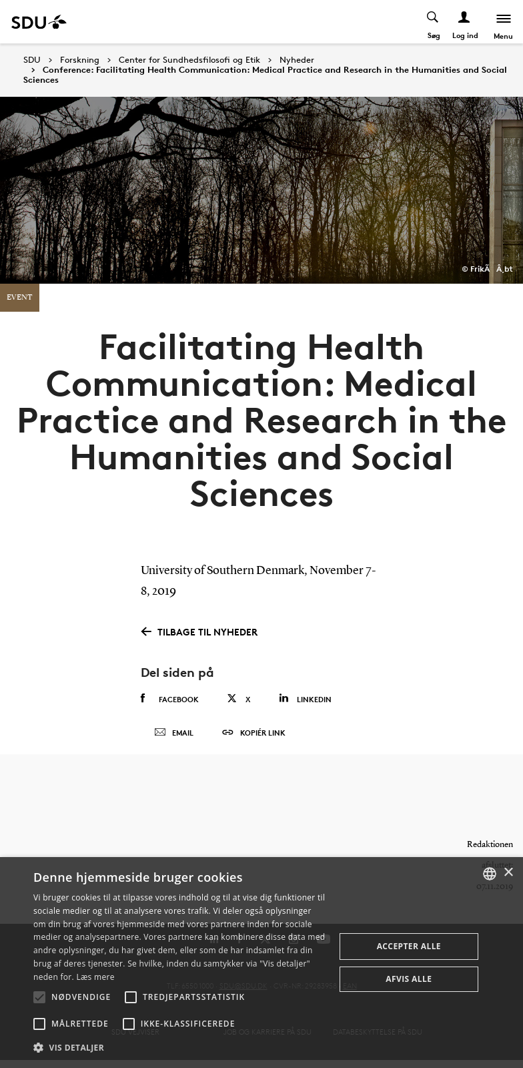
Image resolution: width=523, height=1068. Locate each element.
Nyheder (297, 60)
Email (173, 737)
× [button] (508, 873)
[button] (39, 997)
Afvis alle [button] (409, 979)
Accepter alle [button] (409, 946)
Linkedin (305, 698)
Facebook (170, 699)
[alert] (261, 962)
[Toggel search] (432, 21)
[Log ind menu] (464, 21)
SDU (32, 59)
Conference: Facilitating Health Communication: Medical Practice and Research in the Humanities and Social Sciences (265, 74)
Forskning (79, 60)
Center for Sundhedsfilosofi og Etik (189, 60)
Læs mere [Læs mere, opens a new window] (95, 977)
